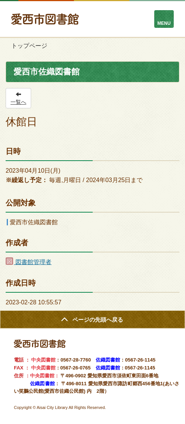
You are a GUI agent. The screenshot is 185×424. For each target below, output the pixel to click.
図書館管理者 (28, 262)
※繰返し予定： (27, 180)
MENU (163, 23)
